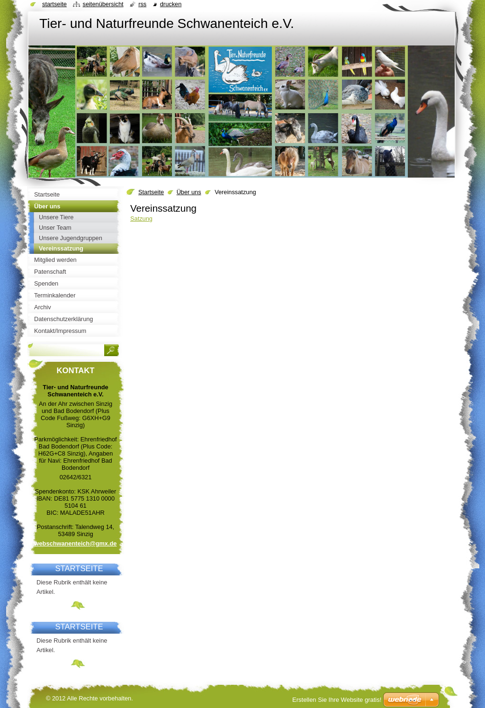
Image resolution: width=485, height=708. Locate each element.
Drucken (171, 4)
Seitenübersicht (102, 4)
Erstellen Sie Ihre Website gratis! (336, 699)
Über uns (189, 192)
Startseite (151, 192)
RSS (142, 4)
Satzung (141, 218)
